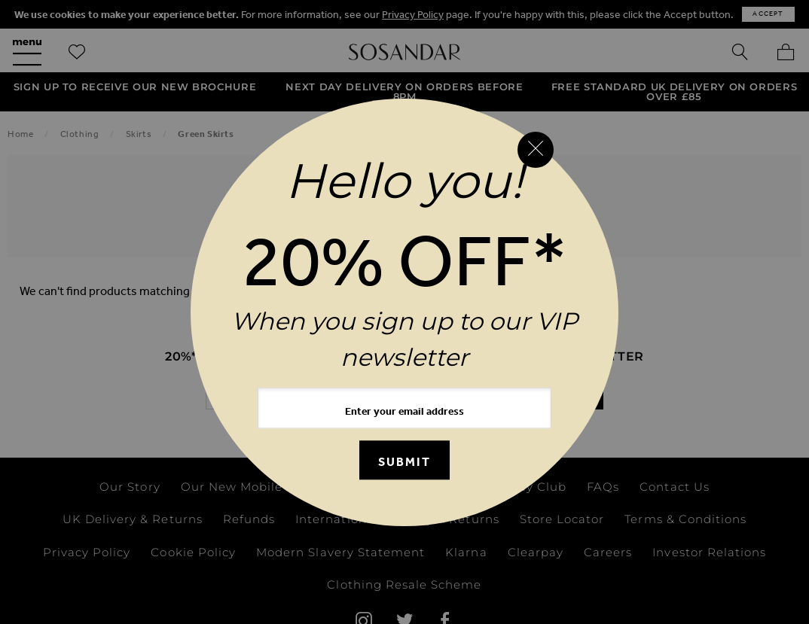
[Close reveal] (535, 150)
